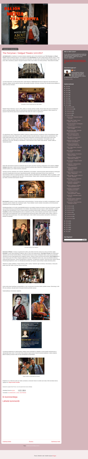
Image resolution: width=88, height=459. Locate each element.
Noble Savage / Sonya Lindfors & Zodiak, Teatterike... (74, 176)
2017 (67, 105)
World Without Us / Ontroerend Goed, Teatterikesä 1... (74, 179)
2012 (67, 229)
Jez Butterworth (11, 392)
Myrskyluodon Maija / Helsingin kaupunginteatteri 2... (74, 131)
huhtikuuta (69, 212)
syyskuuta (69, 113)
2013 (67, 227)
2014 (67, 225)
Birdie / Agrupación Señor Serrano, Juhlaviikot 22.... (73, 134)
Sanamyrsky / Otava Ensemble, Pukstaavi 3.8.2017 (74, 202)
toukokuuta (70, 210)
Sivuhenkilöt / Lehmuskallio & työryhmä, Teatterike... (74, 182)
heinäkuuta (70, 206)
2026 (67, 86)
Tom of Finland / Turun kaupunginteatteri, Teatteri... (74, 192)
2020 (67, 99)
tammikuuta (70, 218)
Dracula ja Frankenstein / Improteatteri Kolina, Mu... (73, 144)
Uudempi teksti (7, 441)
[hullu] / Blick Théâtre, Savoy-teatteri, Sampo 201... (74, 121)
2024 (67, 90)
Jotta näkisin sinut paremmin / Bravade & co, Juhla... (74, 138)
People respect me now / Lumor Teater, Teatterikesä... (74, 172)
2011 (67, 231)
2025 (67, 88)
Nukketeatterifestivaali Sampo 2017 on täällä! (74, 127)
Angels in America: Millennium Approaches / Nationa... (74, 158)
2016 (67, 221)
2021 (67, 96)
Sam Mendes (23, 392)
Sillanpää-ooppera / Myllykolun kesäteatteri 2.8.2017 (74, 199)
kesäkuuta (69, 208)
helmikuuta (69, 216)
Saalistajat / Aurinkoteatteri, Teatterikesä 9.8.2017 (73, 189)
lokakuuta (69, 111)
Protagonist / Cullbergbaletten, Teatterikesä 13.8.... (74, 164)
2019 (67, 101)
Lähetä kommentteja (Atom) (32, 445)
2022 (67, 94)
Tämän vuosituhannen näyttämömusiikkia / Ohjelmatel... (72, 168)
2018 (67, 103)
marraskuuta (70, 109)
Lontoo (17, 392)
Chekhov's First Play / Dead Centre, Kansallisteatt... (73, 141)
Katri (74, 70)
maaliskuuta (70, 214)
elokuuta (69, 115)
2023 (67, 92)
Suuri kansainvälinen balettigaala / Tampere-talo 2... (75, 124)
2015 (67, 223)
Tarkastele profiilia (68, 79)
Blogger (54, 455)
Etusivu (31, 441)
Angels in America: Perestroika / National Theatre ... (74, 154)
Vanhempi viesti (55, 441)
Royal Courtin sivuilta (14, 382)
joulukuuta (69, 107)
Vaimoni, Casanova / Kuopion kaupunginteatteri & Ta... (74, 186)
